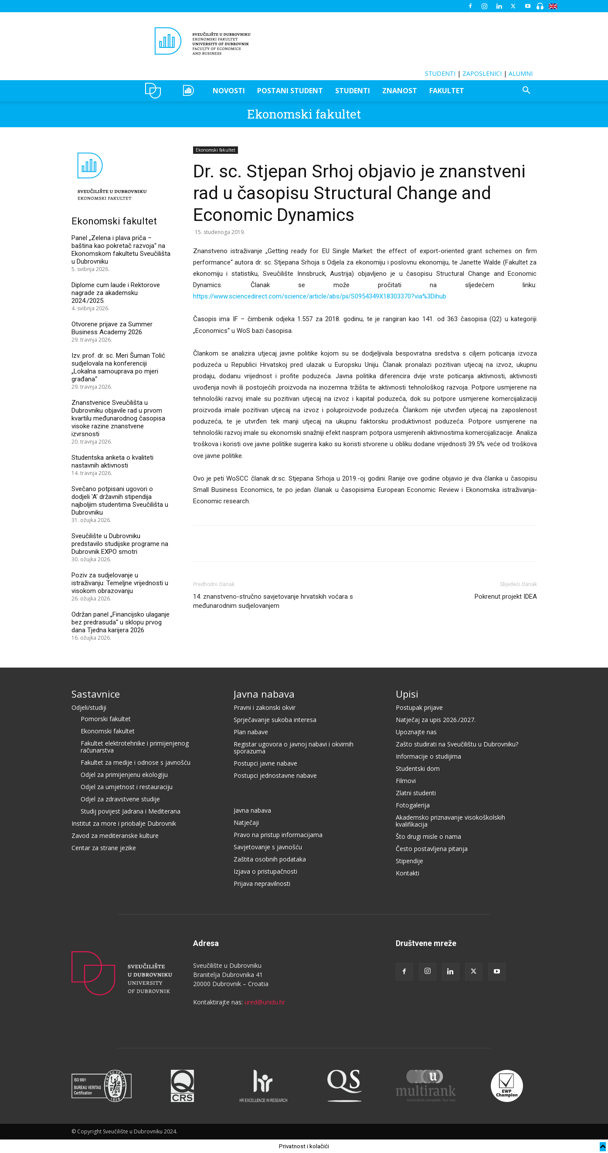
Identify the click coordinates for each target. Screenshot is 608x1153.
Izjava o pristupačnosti (265, 871)
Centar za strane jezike (103, 848)
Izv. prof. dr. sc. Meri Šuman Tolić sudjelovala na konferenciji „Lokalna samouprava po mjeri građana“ (118, 367)
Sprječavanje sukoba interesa (275, 720)
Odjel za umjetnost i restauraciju (127, 787)
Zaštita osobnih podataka (270, 859)
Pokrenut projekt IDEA (506, 596)
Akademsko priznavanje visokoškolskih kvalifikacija (450, 820)
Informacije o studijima (428, 756)
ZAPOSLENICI (482, 73)
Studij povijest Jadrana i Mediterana (130, 811)
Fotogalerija (413, 805)
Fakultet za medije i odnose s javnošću (135, 762)
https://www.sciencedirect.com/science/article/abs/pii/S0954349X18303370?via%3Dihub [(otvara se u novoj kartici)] (319, 296)
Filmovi (406, 781)
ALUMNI (521, 73)
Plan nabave (251, 732)
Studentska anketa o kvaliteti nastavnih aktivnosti (112, 461)
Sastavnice (95, 693)
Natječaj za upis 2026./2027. (436, 720)
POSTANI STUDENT (290, 90)
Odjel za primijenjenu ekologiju (124, 774)
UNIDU (155, 90)
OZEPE (189, 90)
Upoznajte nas (416, 732)
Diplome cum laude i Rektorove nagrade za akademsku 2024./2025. (115, 293)
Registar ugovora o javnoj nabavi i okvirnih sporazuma (293, 747)
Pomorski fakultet (106, 719)
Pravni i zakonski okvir (265, 707)
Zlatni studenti (416, 793)
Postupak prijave (419, 707)
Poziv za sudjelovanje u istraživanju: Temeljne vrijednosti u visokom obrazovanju (119, 583)
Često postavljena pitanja (432, 848)
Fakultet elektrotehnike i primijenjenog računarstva (135, 746)
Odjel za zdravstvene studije (120, 799)
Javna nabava (264, 693)
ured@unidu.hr (265, 1002)
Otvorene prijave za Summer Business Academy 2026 (112, 328)
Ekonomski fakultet (304, 114)
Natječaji (246, 822)
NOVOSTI (229, 90)
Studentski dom (418, 768)
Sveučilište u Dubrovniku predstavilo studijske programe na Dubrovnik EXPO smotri (119, 544)
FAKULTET (446, 90)
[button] (526, 91)
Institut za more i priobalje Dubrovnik (123, 823)
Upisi (407, 693)
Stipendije (409, 861)
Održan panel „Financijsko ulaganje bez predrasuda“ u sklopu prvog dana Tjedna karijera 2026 (120, 622)
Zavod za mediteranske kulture (115, 835)
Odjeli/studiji (88, 707)
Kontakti (407, 873)
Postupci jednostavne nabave (275, 775)
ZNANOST (399, 90)
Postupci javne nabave (265, 763)
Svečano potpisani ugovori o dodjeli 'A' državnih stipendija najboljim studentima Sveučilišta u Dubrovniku (119, 500)
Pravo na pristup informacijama (278, 835)
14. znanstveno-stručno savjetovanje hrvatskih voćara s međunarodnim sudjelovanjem (273, 601)
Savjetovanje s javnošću (268, 847)
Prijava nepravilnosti (262, 883)
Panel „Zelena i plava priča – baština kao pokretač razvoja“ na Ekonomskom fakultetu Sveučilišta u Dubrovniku (120, 249)
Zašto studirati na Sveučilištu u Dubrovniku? (457, 744)
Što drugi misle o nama (428, 836)
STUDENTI (440, 73)
